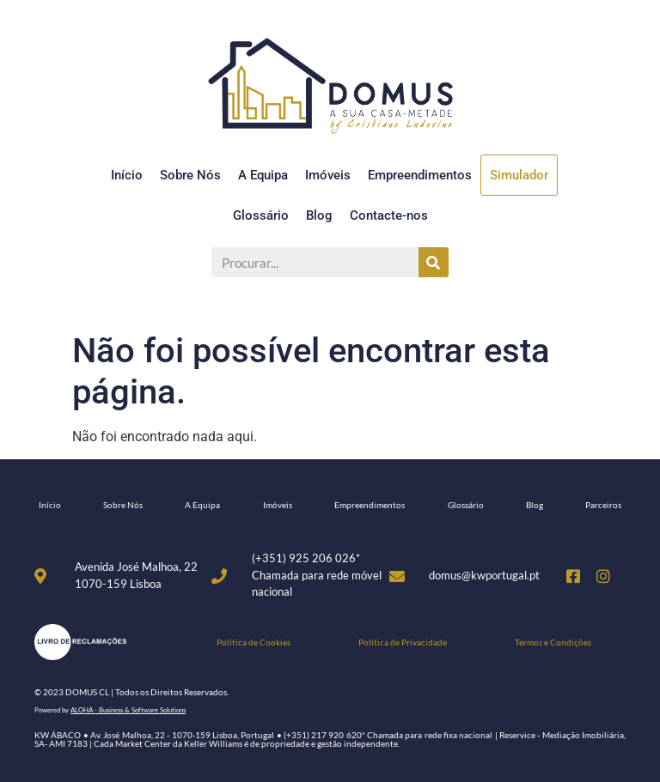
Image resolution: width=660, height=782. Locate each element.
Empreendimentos (420, 175)
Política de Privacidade (402, 642)
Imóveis (328, 175)
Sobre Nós (190, 175)
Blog (319, 215)
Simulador (519, 175)
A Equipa (263, 175)
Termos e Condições (553, 642)
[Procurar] (434, 262)
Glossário (261, 215)
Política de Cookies (253, 642)
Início (127, 175)
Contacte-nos (389, 215)
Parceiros (603, 505)
